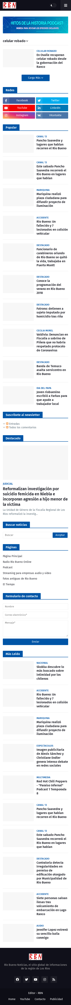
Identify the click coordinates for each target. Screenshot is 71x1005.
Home (12, 999)
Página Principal (12, 556)
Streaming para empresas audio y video (27, 573)
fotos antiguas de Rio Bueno (20, 578)
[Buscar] (35, 535)
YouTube (25, 999)
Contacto (40, 999)
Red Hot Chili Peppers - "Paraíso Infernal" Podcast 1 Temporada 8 (52, 787)
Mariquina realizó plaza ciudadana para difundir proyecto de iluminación (52, 200)
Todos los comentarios (21, 427)
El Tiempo (9, 584)
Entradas (13, 423)
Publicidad (56, 999)
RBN (40, 993)
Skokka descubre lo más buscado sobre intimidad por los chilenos (50, 672)
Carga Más (34, 77)
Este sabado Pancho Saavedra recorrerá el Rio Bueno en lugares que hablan (51, 172)
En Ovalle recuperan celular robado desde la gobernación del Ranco (51, 61)
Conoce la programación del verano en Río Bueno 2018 (51, 286)
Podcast (7, 567)
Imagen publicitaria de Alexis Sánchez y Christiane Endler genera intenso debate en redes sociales (52, 757)
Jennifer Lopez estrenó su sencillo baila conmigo (52, 933)
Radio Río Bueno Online (17, 562)
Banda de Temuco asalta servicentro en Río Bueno (51, 370)
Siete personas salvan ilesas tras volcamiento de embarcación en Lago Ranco (52, 906)
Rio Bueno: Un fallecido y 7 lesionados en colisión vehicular (52, 227)
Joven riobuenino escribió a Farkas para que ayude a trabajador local (52, 398)
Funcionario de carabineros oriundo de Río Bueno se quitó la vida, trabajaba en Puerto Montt (52, 257)
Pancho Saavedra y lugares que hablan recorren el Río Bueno (51, 144)
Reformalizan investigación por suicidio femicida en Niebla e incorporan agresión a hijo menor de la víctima (35, 496)
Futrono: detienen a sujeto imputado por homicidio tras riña (51, 312)
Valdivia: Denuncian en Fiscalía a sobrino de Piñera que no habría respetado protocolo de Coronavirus (52, 342)
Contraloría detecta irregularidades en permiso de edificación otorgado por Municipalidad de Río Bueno (52, 872)
